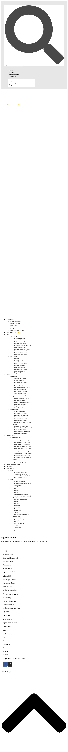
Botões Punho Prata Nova (22, 387)
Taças (16, 525)
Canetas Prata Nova (20, 389)
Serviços (11, 73)
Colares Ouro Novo (19, 367)
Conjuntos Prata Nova (21, 391)
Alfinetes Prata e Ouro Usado (22, 233)
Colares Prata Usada (20, 420)
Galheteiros (17, 511)
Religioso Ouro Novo (22, 147)
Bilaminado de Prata (13, 250)
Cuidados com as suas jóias (11, 608)
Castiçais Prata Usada (21, 494)
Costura (16, 501)
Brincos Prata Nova (19, 386)
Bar (15, 489)
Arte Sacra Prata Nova (20, 472)
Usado (14, 266)
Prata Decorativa (15, 321)
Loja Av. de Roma (15, 323)
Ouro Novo (13, 356)
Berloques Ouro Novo (20, 364)
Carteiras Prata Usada (21, 419)
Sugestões (6, 611)
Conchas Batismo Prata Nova (22, 261)
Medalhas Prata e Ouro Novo (22, 222)
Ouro (8, 107)
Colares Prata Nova (20, 393)
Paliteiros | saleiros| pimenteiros (21, 303)
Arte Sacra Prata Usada (23, 273)
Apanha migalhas (19, 481)
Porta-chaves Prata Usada (22, 431)
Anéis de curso (18, 360)
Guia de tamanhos (8, 604)
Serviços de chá (19, 523)
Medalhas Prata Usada (21, 426)
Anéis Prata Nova (19, 380)
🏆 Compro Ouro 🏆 (13, 105)
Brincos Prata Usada (20, 417)
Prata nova (6, 648)
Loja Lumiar (13, 327)
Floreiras (16, 509)
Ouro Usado (13, 336)
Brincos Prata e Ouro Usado (21, 236)
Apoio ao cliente (14, 75)
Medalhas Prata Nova (20, 400)
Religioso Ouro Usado (22, 129)
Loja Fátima (13, 325)
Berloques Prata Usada (21, 415)
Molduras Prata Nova (22, 264)
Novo (13, 255)
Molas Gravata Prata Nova (22, 402)
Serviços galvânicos (9, 583)
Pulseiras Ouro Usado (20, 353)
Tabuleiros (17, 527)
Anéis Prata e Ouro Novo (21, 439)
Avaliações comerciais (10, 590)
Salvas (16, 521)
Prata (9, 149)
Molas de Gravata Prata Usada (22, 200)
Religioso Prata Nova (20, 406)
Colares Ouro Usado (20, 347)
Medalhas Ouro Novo (20, 369)
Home (11, 71)
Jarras (16, 512)
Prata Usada (14, 409)
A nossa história (8, 554)
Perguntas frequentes (9, 601)
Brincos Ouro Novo (19, 365)
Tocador (18, 316)
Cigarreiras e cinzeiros (23, 285)
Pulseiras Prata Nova (20, 404)
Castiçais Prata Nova (20, 474)
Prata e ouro (11, 435)
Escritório (17, 507)
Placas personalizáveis (23, 306)
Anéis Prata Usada (19, 411)
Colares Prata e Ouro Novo (22, 444)
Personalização (7, 586)
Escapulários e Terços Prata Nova (23, 169)
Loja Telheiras (14, 329)
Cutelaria (17, 503)
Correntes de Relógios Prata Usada (23, 195)
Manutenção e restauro (10, 579)
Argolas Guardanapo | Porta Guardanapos (23, 270)
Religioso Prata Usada (22, 206)
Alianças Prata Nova (20, 378)
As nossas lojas (7, 568)
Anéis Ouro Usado (19, 338)
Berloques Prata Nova (20, 384)
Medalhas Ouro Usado (20, 351)
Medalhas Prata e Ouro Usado (22, 247)
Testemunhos (7, 565)
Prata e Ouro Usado (16, 450)
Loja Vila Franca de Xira (19, 103)
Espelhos (17, 505)
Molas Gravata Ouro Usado (21, 123)
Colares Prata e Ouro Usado (21, 243)
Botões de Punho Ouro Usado (22, 118)
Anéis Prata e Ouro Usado (21, 452)
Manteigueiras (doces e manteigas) (22, 299)
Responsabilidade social (10, 558)
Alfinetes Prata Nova (20, 382)
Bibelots (16, 490)
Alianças (16, 358)
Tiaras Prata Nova (21, 180)
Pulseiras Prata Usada (20, 430)
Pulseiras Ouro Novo (20, 371)
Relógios (10, 252)
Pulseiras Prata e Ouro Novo (21, 226)
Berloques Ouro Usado (21, 342)
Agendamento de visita (10, 572)
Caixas (16, 492)
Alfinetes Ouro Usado (20, 340)
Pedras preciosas (8, 561)
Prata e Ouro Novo (15, 437)
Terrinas (16, 529)
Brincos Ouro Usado (20, 343)
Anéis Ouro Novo (19, 362)
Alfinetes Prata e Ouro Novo (22, 214)
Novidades (10, 319)
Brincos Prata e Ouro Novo (21, 217)
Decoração (10, 468)
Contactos (12, 76)
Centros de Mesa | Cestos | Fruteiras (23, 282)
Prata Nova (13, 376)
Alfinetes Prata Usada (20, 413)
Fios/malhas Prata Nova (21, 398)
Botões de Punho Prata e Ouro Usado (22, 240)
